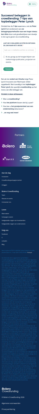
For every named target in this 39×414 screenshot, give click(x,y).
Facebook (5, 234)
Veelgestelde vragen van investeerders (13, 220)
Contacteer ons (6, 202)
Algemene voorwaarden (11, 403)
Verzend (8, 69)
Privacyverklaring (8, 409)
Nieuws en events (7, 198)
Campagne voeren (7, 217)
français (29, 252)
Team (3, 195)
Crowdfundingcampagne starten (12, 180)
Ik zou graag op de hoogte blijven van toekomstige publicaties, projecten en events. (20, 59)
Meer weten (5, 213)
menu (32, 4)
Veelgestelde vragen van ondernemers (13, 224)
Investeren (5, 177)
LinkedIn (4, 241)
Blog (3, 244)
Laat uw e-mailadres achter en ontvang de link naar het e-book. (19, 44)
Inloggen (4, 185)
